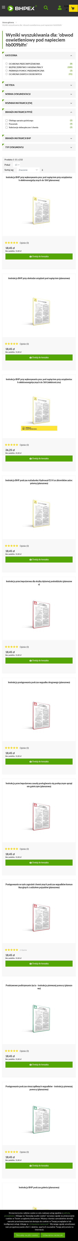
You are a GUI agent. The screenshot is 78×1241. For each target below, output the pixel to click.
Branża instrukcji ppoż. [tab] (19, 112)
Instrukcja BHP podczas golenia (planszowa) (39, 1187)
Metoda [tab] (9, 85)
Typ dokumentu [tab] (14, 147)
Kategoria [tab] (11, 55)
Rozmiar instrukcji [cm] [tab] (18, 103)
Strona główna (8, 22)
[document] (39, 1225)
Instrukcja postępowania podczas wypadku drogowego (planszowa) (39, 682)
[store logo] (22, 8)
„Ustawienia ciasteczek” (39, 1224)
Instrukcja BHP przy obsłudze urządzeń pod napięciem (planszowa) (39, 278)
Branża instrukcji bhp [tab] (18, 138)
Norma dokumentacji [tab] (17, 94)
